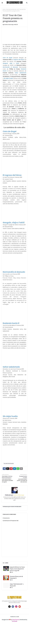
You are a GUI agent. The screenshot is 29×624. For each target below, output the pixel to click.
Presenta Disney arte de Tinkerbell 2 (16, 577)
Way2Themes (15, 619)
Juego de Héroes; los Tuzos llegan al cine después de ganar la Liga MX (17, 568)
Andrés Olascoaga (9, 24)
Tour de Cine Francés (11, 9)
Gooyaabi (14, 621)
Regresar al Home (14, 616)
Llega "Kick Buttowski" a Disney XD (16, 585)
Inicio (4, 9)
